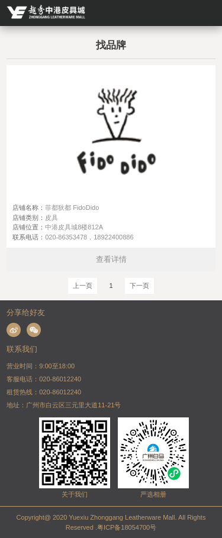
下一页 (139, 285)
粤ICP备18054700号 (126, 527)
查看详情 (111, 259)
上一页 (82, 285)
